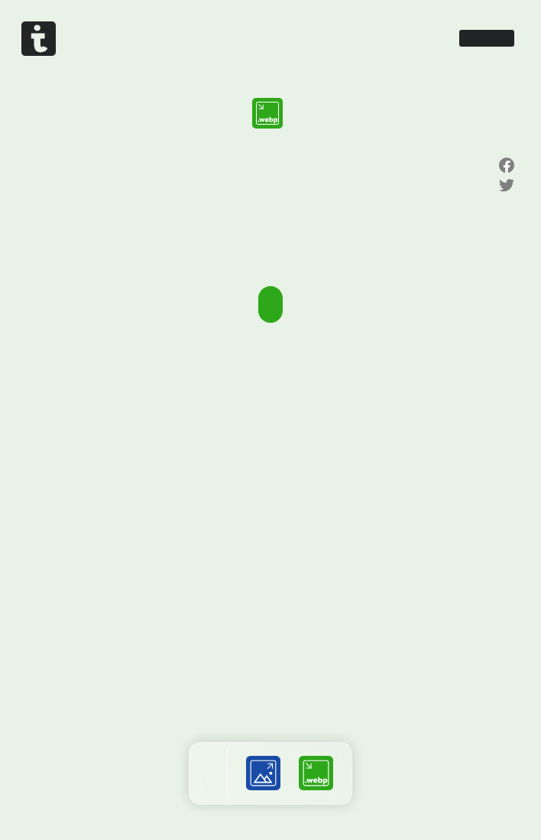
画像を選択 (270, 304)
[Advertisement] (270, 394)
